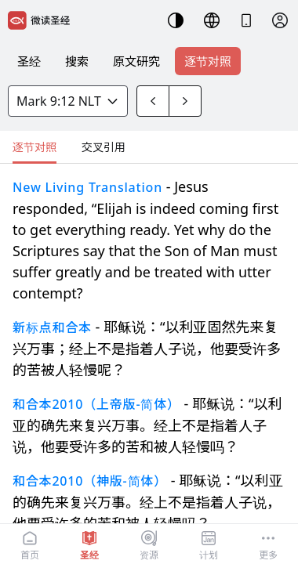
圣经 (29, 61)
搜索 (77, 61)
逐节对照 (207, 61)
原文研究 (136, 61)
